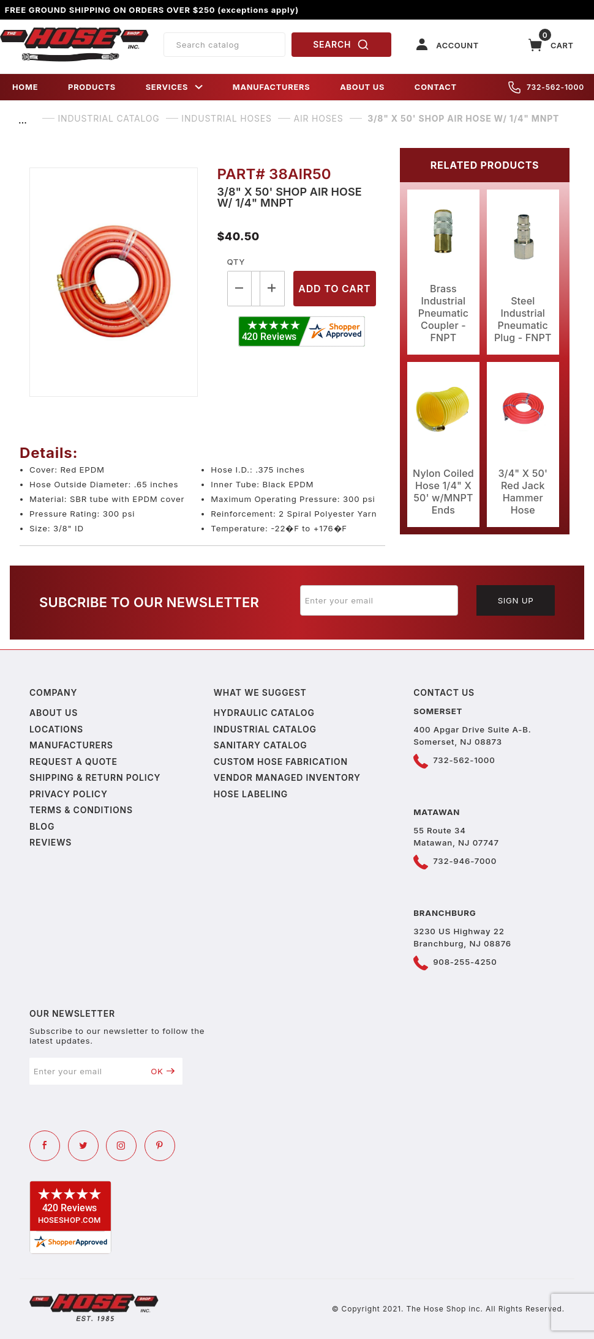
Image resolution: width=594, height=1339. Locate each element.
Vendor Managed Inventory (287, 777)
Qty (236, 262)
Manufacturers (71, 745)
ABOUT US (362, 87)
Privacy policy (68, 794)
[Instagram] (121, 1146)
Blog (42, 826)
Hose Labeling (251, 794)
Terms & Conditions (81, 810)
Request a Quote (73, 761)
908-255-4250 (465, 962)
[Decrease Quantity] (239, 288)
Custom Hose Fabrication (281, 761)
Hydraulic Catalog (264, 712)
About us (53, 712)
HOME (25, 87)
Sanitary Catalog (260, 745)
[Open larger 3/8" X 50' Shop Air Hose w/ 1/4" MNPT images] (113, 282)
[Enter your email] (379, 600)
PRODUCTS (92, 87)
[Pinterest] (160, 1146)
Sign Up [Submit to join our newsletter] (516, 600)
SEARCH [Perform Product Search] (341, 45)
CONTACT (436, 87)
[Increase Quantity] (272, 288)
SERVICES (174, 87)
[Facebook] (44, 1146)
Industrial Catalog (265, 729)
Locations (56, 729)
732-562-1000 (546, 87)
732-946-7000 (465, 861)
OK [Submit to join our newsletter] (163, 1071)
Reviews (50, 842)
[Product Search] (224, 44)
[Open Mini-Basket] (551, 45)
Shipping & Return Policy (94, 777)
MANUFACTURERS (271, 87)
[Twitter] (83, 1146)
